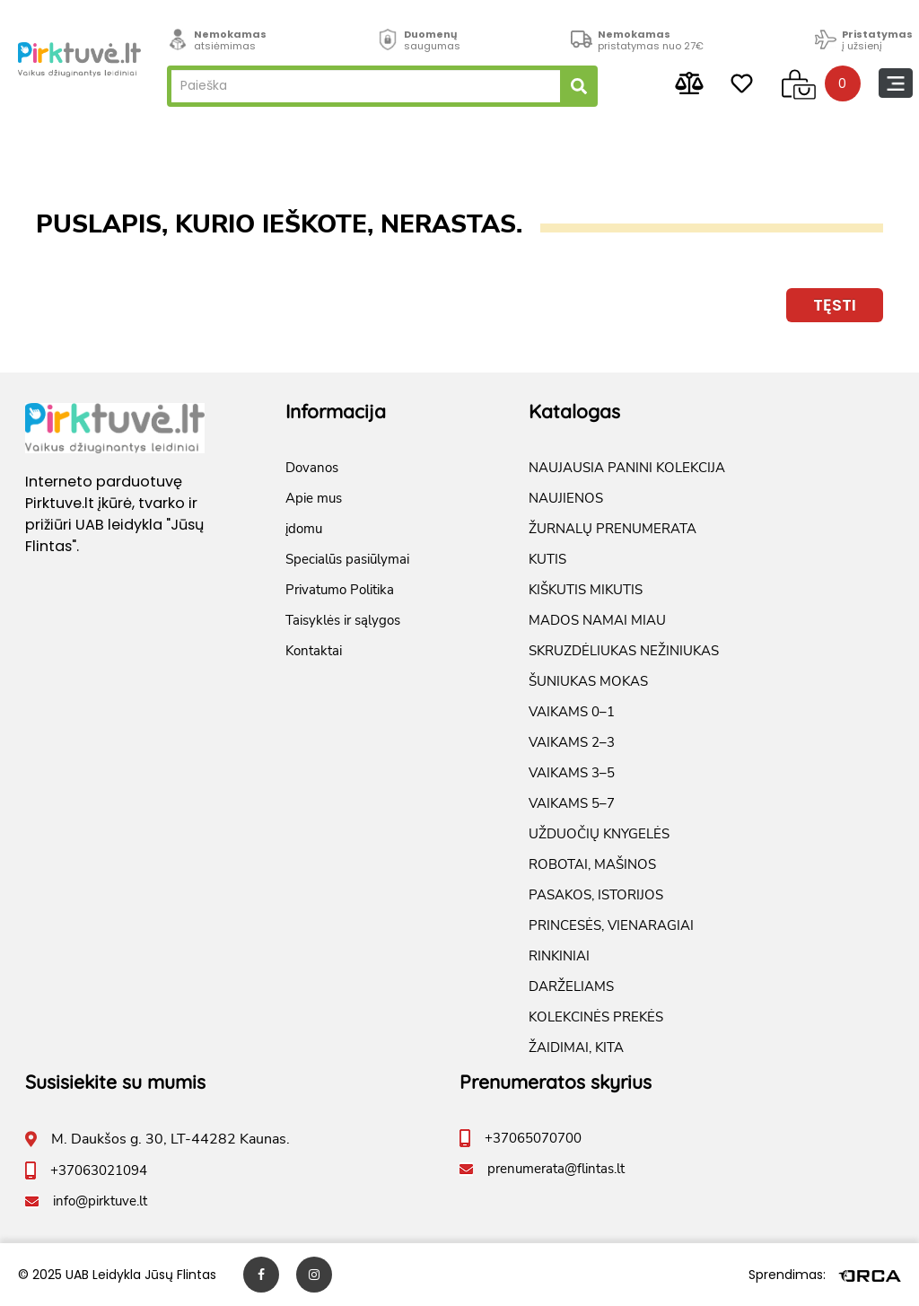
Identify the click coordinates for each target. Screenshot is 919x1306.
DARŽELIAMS (571, 986)
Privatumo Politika (339, 590)
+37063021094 (98, 1170)
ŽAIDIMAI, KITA (576, 1047)
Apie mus (313, 498)
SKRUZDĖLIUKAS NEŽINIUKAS (624, 651)
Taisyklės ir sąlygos (342, 620)
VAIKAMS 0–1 (572, 712)
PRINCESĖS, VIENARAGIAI (611, 925)
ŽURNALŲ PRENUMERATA (612, 529)
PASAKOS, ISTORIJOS (596, 895)
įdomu (303, 529)
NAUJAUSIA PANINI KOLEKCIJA (627, 468)
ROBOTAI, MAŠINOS (592, 864)
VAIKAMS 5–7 (572, 803)
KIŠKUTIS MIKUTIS (586, 590)
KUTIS (547, 559)
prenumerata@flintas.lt (556, 1169)
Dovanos (311, 468)
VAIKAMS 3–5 (572, 773)
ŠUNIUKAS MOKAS (588, 681)
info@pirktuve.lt (100, 1201)
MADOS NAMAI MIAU (597, 620)
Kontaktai (313, 651)
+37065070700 (533, 1138)
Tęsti (834, 305)
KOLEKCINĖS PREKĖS (596, 1017)
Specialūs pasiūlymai (347, 559)
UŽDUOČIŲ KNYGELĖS (599, 834)
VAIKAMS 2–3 (572, 742)
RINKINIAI (559, 956)
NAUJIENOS (566, 498)
